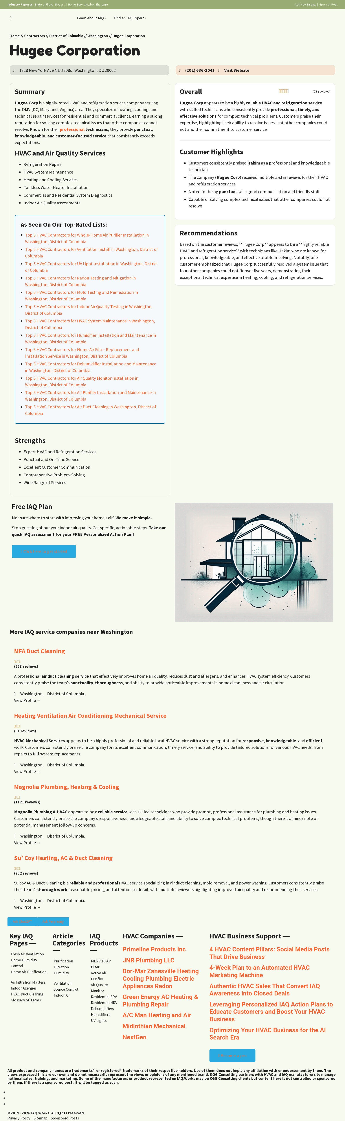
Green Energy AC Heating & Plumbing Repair (160, 1000)
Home (15, 35)
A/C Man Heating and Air (157, 1015)
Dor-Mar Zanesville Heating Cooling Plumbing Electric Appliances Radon (161, 978)
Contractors (34, 35)
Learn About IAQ (92, 17)
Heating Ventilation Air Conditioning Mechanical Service (90, 716)
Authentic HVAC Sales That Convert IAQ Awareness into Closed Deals (264, 989)
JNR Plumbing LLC (148, 960)
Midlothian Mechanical (154, 1026)
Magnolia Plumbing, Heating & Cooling (66, 787)
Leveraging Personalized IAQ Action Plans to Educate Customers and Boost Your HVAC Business (271, 1012)
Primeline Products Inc (154, 949)
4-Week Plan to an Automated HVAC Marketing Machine (259, 971)
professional (72, 129)
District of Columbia (66, 35)
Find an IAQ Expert (130, 17)
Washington (98, 35)
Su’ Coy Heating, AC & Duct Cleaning (63, 858)
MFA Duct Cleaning (39, 651)
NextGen (135, 1037)
